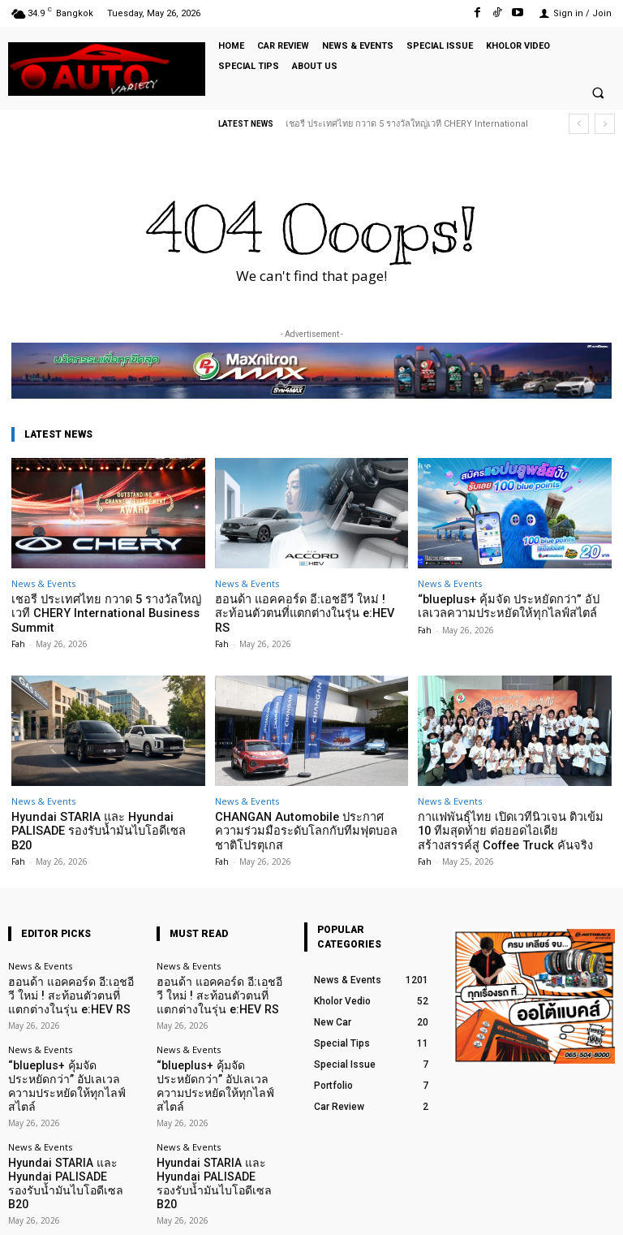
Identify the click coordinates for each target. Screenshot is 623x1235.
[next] (605, 124)
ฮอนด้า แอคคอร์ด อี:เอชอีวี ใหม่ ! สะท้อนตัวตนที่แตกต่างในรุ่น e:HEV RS (307, 605)
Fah (18, 627)
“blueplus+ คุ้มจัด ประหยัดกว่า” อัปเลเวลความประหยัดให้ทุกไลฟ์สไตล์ (510, 605)
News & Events (43, 583)
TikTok (519, 1209)
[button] (598, 93)
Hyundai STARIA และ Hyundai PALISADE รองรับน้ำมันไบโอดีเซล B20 (106, 805)
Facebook (439, 1209)
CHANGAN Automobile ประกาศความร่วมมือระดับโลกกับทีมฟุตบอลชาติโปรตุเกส (311, 805)
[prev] (579, 124)
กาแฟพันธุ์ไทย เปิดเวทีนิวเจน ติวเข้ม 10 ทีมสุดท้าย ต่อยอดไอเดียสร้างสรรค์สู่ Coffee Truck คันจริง (506, 812)
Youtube (596, 1209)
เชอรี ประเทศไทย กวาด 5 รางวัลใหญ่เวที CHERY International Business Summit (102, 605)
